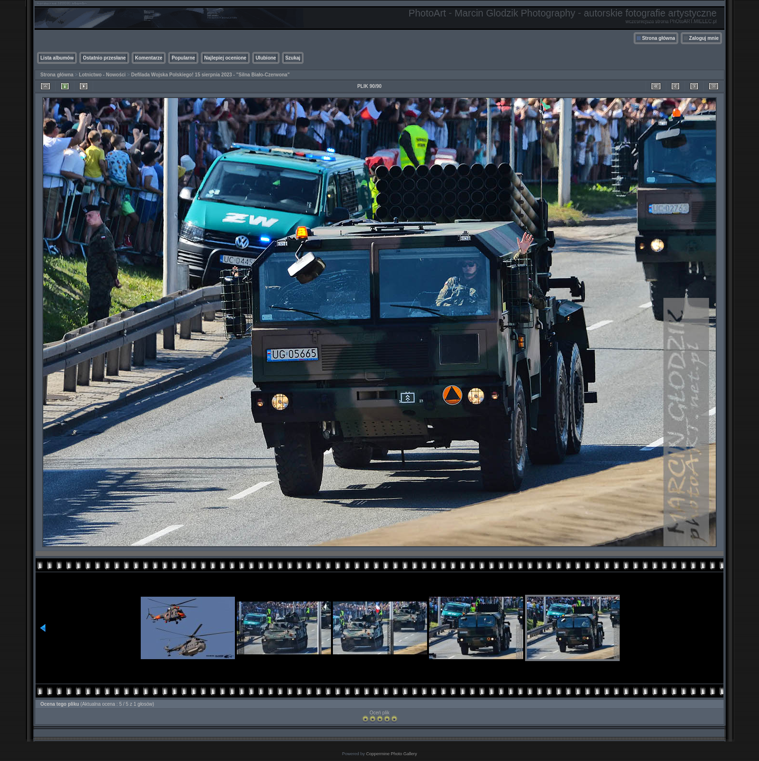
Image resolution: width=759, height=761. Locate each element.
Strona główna (658, 38)
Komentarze (148, 58)
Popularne (183, 58)
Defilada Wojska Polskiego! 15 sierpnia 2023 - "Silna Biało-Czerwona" (210, 74)
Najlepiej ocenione (225, 58)
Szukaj (293, 58)
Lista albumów (56, 58)
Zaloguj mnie (704, 38)
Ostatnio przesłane (104, 58)
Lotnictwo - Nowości (102, 74)
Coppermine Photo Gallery (391, 753)
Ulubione (266, 58)
